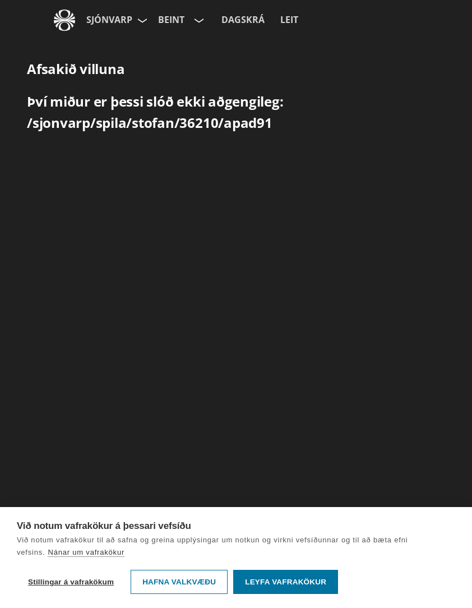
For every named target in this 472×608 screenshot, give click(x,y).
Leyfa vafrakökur (285, 582)
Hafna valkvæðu (179, 582)
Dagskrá (243, 19)
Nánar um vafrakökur (86, 552)
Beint (171, 19)
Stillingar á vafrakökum (71, 582)
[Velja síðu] (141, 20)
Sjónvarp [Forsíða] (109, 19)
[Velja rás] (198, 20)
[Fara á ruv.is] (64, 20)
